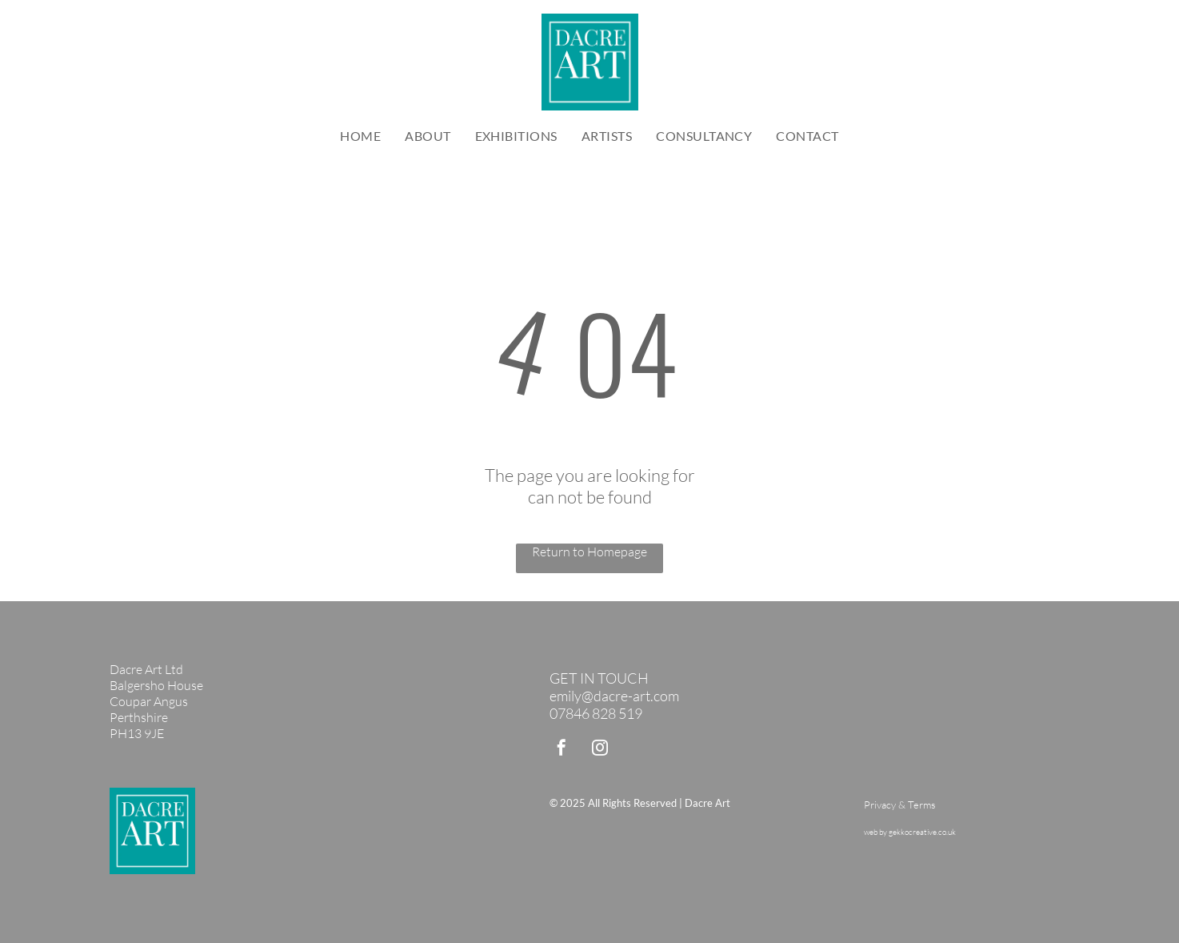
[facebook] (562, 750)
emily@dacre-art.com (614, 695)
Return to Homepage (589, 552)
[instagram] (600, 750)
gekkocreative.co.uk (922, 832)
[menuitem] (360, 135)
